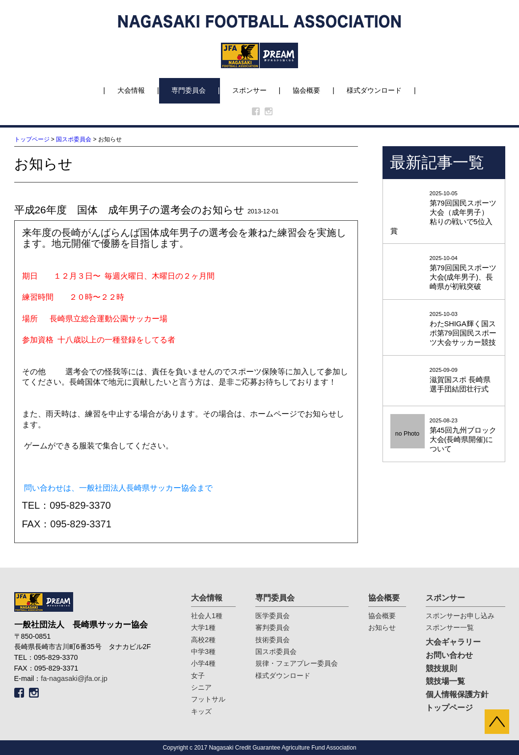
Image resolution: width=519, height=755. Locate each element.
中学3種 (203, 651)
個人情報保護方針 (457, 694)
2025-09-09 (443, 380)
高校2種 (203, 640)
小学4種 (203, 663)
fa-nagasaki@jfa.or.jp (74, 678)
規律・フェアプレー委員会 (296, 663)
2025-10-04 (443, 273)
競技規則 (441, 668)
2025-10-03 (443, 329)
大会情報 (131, 90)
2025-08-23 (443, 435)
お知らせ (382, 627)
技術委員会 (272, 640)
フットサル (208, 699)
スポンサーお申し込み (460, 616)
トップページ (32, 139)
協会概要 (306, 90)
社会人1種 (206, 616)
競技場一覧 (445, 681)
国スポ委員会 (73, 139)
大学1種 (203, 627)
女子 (198, 675)
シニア (201, 687)
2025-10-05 (443, 213)
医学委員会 (272, 616)
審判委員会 (272, 627)
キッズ (201, 711)
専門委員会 (188, 90)
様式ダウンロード (374, 90)
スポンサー (249, 90)
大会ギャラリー (453, 642)
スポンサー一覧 (450, 627)
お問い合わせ (449, 655)
